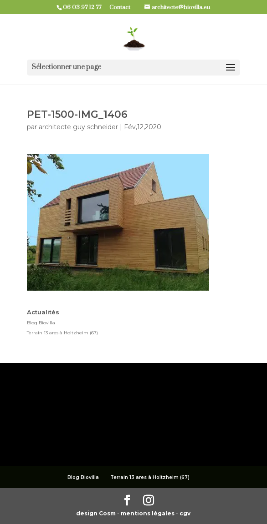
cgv (185, 513)
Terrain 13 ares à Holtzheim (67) (62, 333)
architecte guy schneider (78, 127)
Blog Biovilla (41, 323)
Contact (123, 7)
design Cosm (96, 513)
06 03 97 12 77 (85, 7)
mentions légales (148, 513)
